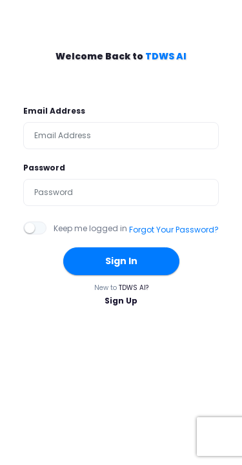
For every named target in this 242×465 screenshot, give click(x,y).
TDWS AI (166, 56)
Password (44, 167)
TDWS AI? (133, 288)
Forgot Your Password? (174, 229)
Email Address (54, 110)
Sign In (121, 260)
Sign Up (121, 300)
